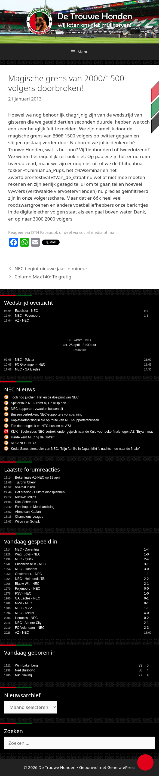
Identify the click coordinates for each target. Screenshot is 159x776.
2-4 (146, 559)
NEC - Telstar (24, 360)
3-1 (146, 564)
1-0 (146, 554)
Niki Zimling (23, 675)
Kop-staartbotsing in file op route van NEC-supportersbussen (55, 420)
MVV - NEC (23, 603)
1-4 (146, 549)
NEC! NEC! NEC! (23, 443)
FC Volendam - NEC (30, 628)
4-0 (146, 613)
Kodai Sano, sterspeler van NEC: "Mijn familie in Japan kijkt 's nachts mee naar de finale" (75, 449)
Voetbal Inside (25, 487)
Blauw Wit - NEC (27, 584)
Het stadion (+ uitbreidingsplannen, (40, 492)
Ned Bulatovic (25, 670)
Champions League (29, 517)
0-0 (146, 588)
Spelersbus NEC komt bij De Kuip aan (38, 403)
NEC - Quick (24, 559)
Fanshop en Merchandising (34, 507)
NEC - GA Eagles (27, 369)
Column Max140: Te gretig (42, 277)
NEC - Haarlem (26, 569)
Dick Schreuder (26, 502)
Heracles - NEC (26, 618)
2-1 (146, 584)
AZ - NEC (22, 320)
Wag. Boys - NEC (28, 554)
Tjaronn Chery (25, 482)
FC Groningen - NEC (30, 364)
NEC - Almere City (28, 623)
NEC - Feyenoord (27, 316)
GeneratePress (121, 767)
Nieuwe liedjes (25, 497)
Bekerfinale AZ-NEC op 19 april (37, 477)
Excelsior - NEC (26, 311)
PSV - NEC (23, 593)
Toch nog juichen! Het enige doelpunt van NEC (45, 397)
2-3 (146, 628)
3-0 (146, 569)
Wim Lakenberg (26, 665)
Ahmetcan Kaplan (28, 512)
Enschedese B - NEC (30, 564)
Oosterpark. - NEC (28, 574)
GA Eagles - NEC (27, 598)
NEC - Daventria (27, 549)
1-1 (146, 574)
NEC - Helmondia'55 (30, 579)
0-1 (146, 598)
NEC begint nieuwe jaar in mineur (50, 268)
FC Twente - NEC (79, 340)
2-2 (146, 579)
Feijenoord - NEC (27, 588)
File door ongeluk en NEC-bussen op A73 (41, 426)
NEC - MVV (23, 608)
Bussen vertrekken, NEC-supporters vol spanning (46, 414)
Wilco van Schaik (27, 521)
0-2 (146, 618)
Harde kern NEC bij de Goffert (32, 437)
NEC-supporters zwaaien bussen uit (37, 409)
